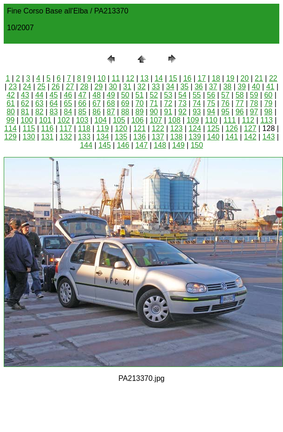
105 (119, 120)
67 (96, 103)
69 (125, 103)
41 (270, 87)
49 (111, 95)
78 (254, 103)
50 (125, 95)
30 (113, 87)
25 (41, 87)
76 (225, 103)
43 (25, 95)
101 (45, 120)
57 (225, 95)
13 (144, 78)
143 (269, 137)
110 (211, 120)
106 (137, 120)
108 (174, 120)
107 (156, 120)
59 (254, 95)
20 (244, 78)
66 (82, 103)
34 (170, 87)
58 (240, 95)
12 (130, 78)
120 (121, 128)
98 (268, 112)
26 (55, 87)
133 (84, 137)
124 (195, 128)
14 (158, 78)
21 (259, 78)
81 (25, 112)
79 (268, 103)
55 (197, 95)
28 (84, 87)
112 (248, 120)
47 (82, 95)
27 (70, 87)
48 (96, 95)
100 (26, 120)
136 (139, 137)
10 (101, 78)
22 (273, 78)
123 (176, 128)
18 (216, 78)
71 (154, 103)
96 (240, 112)
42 (10, 95)
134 (102, 137)
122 (158, 128)
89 (139, 112)
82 (39, 112)
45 (54, 95)
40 (256, 87)
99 (10, 120)
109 (193, 120)
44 (39, 95)
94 (211, 112)
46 (68, 95)
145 (104, 145)
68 (111, 103)
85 (82, 112)
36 (198, 87)
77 (240, 103)
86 (96, 112)
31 (127, 87)
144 (86, 145)
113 (266, 120)
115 (29, 128)
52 (154, 95)
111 (230, 120)
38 (227, 87)
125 (213, 128)
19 (230, 78)
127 (250, 128)
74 (197, 103)
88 (125, 112)
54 (182, 95)
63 (39, 103)
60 (268, 95)
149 (178, 145)
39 (242, 87)
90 (154, 112)
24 (27, 87)
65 (68, 103)
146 (123, 145)
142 (250, 137)
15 (173, 78)
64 (54, 103)
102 (64, 120)
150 (197, 145)
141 (231, 137)
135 (121, 137)
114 (10, 128)
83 (54, 112)
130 (29, 137)
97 (254, 112)
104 (100, 120)
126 (231, 128)
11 (116, 78)
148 (160, 145)
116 (47, 128)
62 (25, 103)
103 (82, 120)
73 (182, 103)
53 (168, 95)
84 (68, 112)
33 (156, 87)
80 (10, 112)
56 (211, 95)
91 (168, 112)
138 (176, 137)
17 (202, 78)
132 (65, 137)
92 (182, 112)
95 (225, 112)
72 (168, 103)
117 (65, 128)
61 (10, 103)
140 (213, 137)
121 (139, 128)
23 (13, 87)
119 (102, 128)
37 (213, 87)
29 (99, 87)
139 (195, 137)
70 (139, 103)
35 (184, 87)
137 (158, 137)
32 (141, 87)
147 (141, 145)
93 (197, 112)
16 (187, 78)
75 (211, 103)
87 (111, 112)
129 (10, 137)
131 (47, 137)
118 (84, 128)
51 (139, 95)
